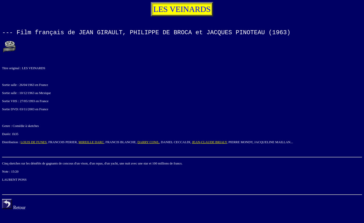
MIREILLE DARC (91, 142)
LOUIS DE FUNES (34, 142)
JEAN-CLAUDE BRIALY (209, 142)
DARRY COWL (148, 142)
